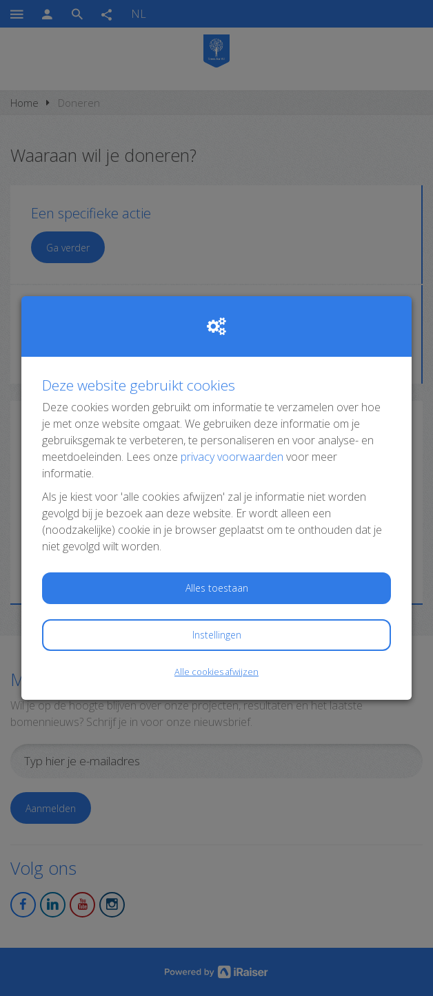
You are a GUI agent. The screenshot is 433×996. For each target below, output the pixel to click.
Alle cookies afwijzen (216, 671)
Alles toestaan (216, 587)
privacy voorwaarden (232, 456)
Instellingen (216, 634)
